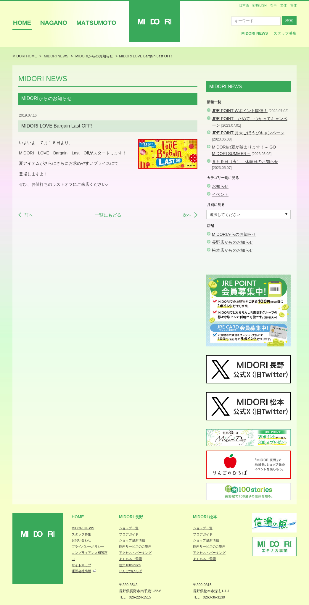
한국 (273, 5)
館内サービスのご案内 (135, 546)
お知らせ (220, 186)
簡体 (293, 5)
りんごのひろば (130, 571)
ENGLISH (259, 5)
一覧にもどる (108, 214)
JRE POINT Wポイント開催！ (240, 110)
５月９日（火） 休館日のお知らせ (245, 161)
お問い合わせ (81, 540)
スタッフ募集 (285, 33)
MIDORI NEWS (83, 528)
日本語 (244, 5)
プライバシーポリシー (88, 546)
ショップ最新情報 (132, 540)
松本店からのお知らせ (232, 250)
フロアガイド (129, 534)
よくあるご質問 (130, 559)
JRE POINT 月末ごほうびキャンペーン (248, 132)
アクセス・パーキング (135, 552)
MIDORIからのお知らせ (234, 234)
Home (78, 516)
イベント (220, 194)
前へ (28, 214)
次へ (187, 214)
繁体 (283, 5)
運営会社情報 (81, 571)
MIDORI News (254, 33)
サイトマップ (81, 565)
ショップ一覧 (129, 528)
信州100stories (130, 565)
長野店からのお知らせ (232, 242)
